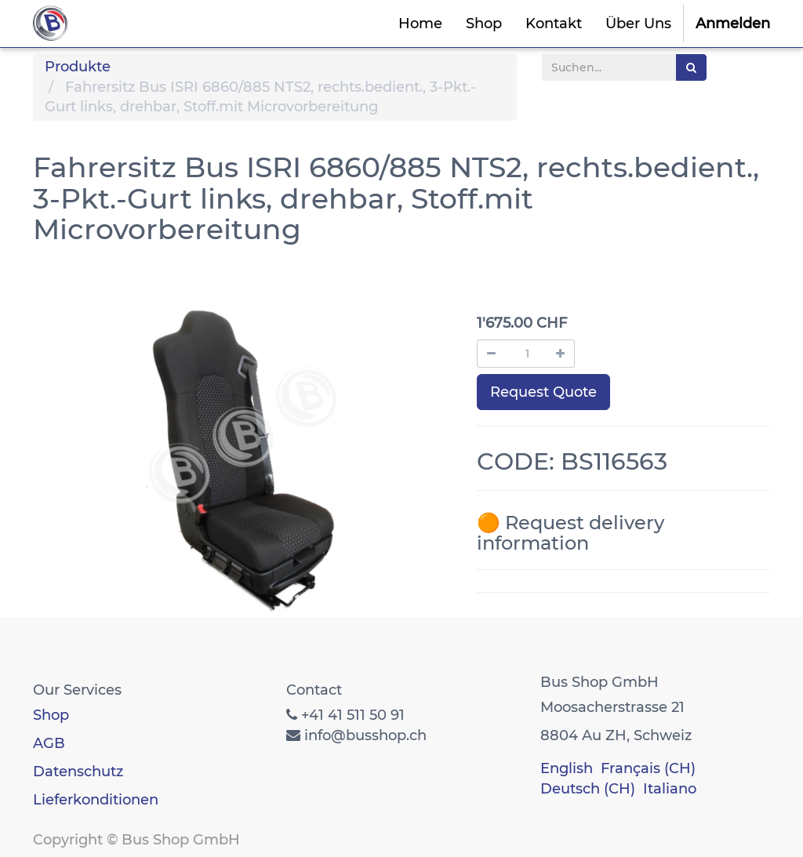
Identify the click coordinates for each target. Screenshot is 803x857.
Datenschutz (78, 771)
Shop (51, 715)
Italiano (669, 788)
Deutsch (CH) (587, 788)
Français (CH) (648, 768)
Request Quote (543, 392)
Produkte (78, 66)
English (566, 768)
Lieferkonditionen (95, 799)
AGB (49, 743)
